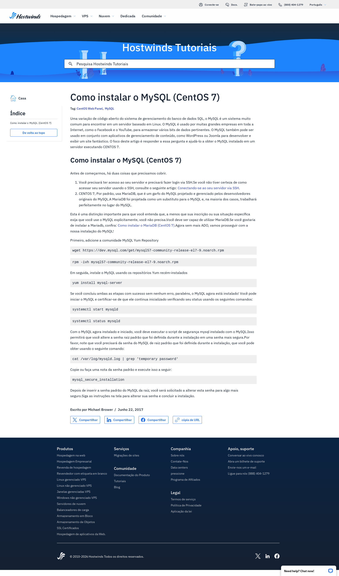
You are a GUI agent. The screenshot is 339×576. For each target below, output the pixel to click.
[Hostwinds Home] (61, 562)
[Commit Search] (70, 63)
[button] (308, 569)
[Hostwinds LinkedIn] (265, 563)
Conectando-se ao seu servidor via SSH (208, 188)
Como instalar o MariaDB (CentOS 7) (146, 225)
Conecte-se (209, 4)
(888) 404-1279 (290, 4)
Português (319, 4)
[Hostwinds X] (256, 563)
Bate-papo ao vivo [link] (258, 4)
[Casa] (25, 16)
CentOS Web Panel (90, 108)
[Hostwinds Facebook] (275, 563)
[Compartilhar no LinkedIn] (119, 426)
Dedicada (127, 16)
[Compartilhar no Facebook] (153, 426)
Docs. (231, 4)
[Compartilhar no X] (85, 426)
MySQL (109, 108)
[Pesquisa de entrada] (175, 63)
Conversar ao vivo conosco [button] (246, 461)
